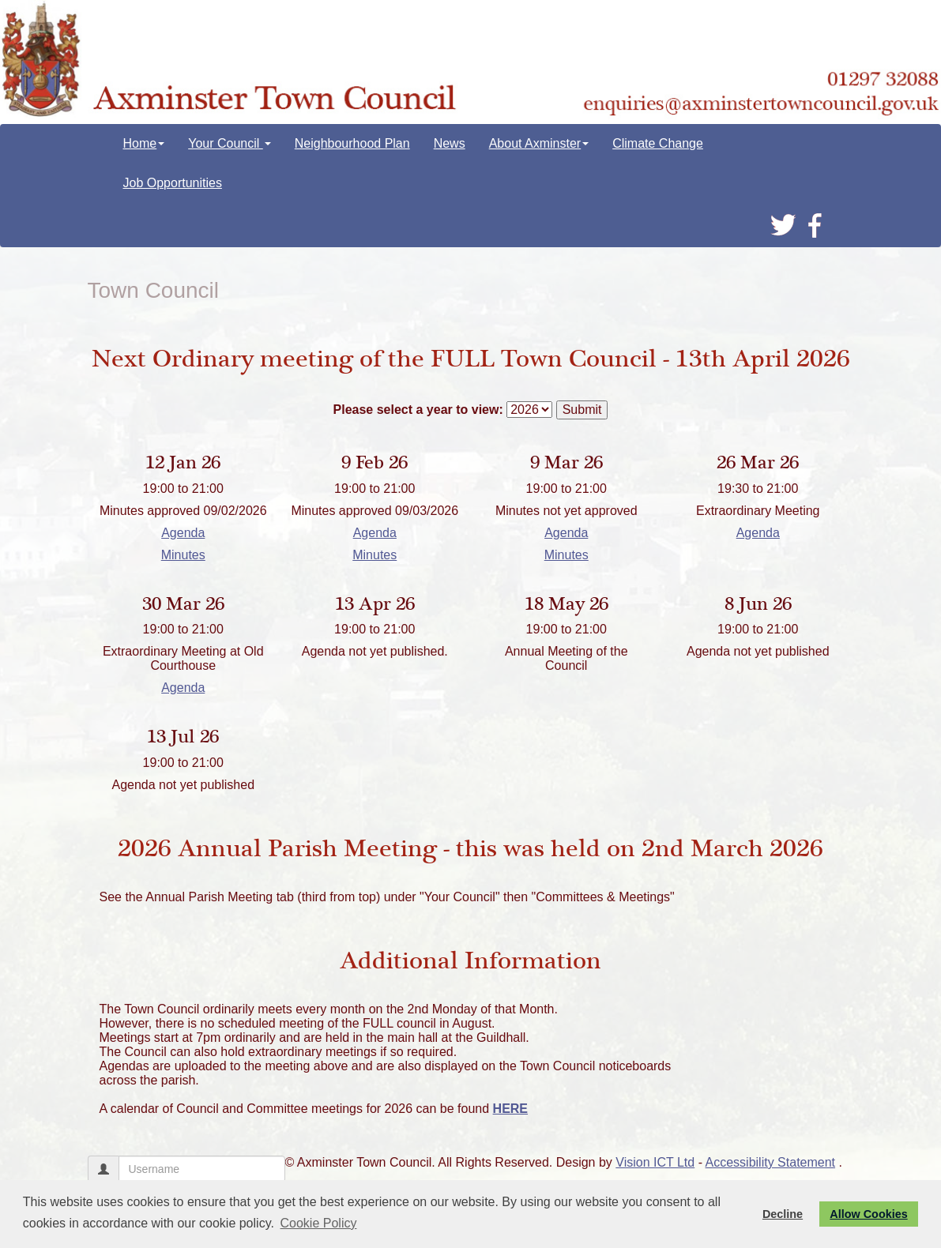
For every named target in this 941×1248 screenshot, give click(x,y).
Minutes (183, 555)
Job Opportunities (172, 183)
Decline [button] (782, 1214)
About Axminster (539, 143)
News (449, 143)
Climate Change (657, 143)
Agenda (183, 532)
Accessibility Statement (771, 1162)
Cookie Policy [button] (318, 1223)
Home (144, 143)
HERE (510, 1108)
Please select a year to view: (418, 409)
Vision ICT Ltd (654, 1162)
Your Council (229, 143)
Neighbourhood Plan (352, 143)
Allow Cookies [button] (868, 1214)
